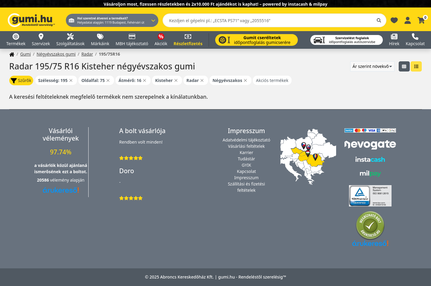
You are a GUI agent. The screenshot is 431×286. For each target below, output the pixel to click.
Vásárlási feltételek (246, 146)
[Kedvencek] (394, 20)
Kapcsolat (246, 171)
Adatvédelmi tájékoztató (246, 140)
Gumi (25, 54)
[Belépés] (407, 20)
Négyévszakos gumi (56, 54)
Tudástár (246, 159)
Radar (87, 54)
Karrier (246, 152)
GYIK (246, 165)
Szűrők (21, 80)
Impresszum (246, 177)
